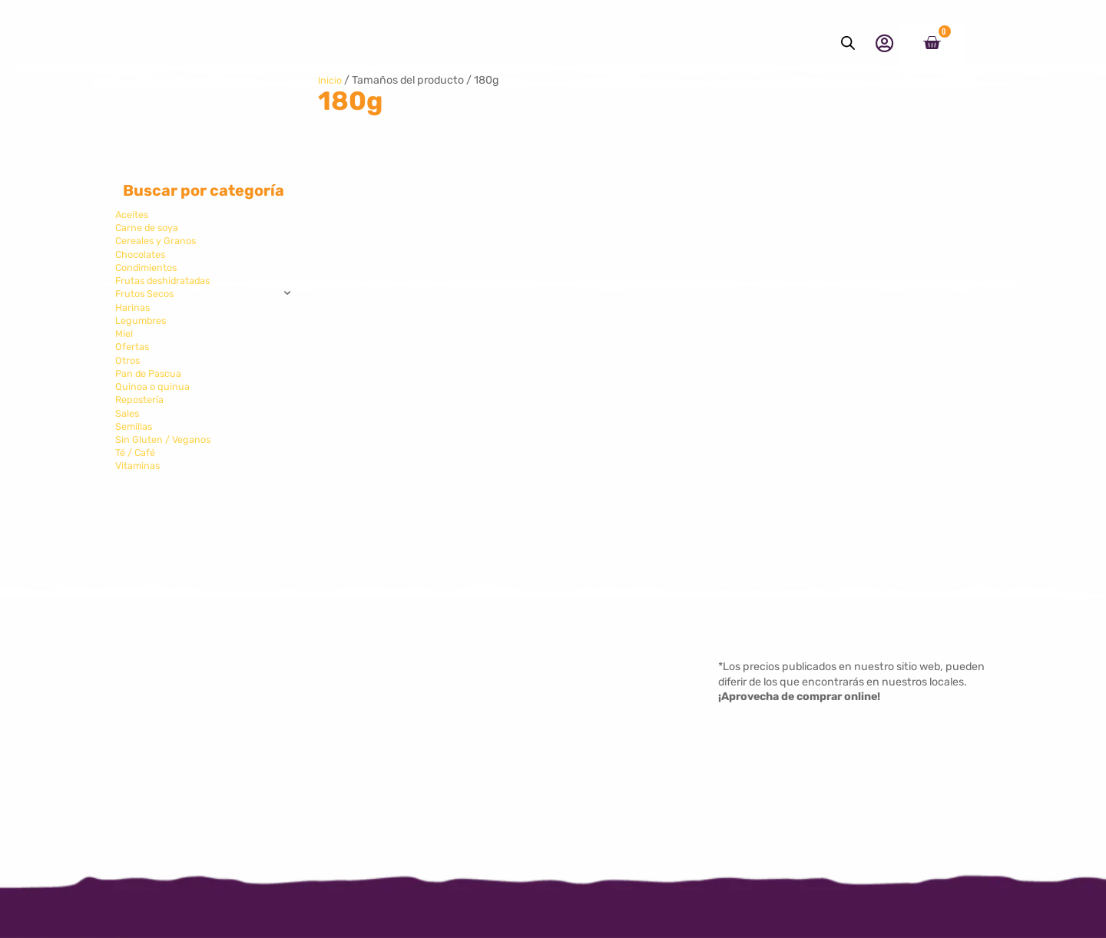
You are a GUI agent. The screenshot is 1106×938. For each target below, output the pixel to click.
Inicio (331, 80)
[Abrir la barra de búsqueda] (848, 43)
